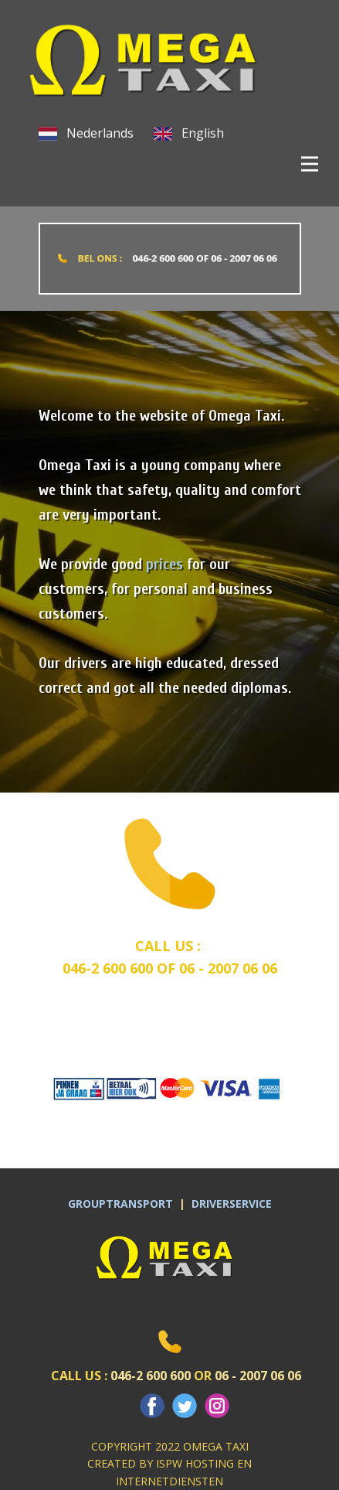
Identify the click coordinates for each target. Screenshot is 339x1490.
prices (164, 564)
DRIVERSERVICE (232, 1203)
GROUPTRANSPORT (123, 1203)
